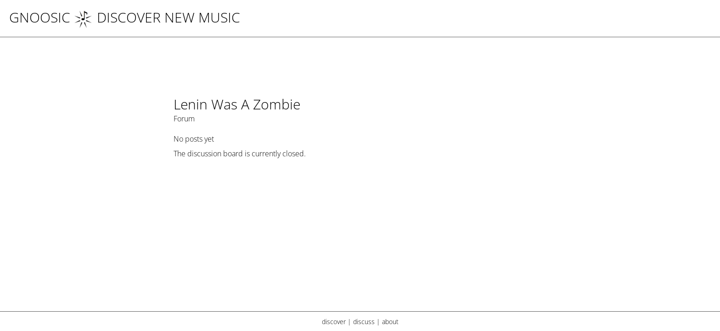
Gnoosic (39, 17)
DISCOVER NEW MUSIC (157, 17)
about (390, 321)
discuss (364, 321)
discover (334, 321)
